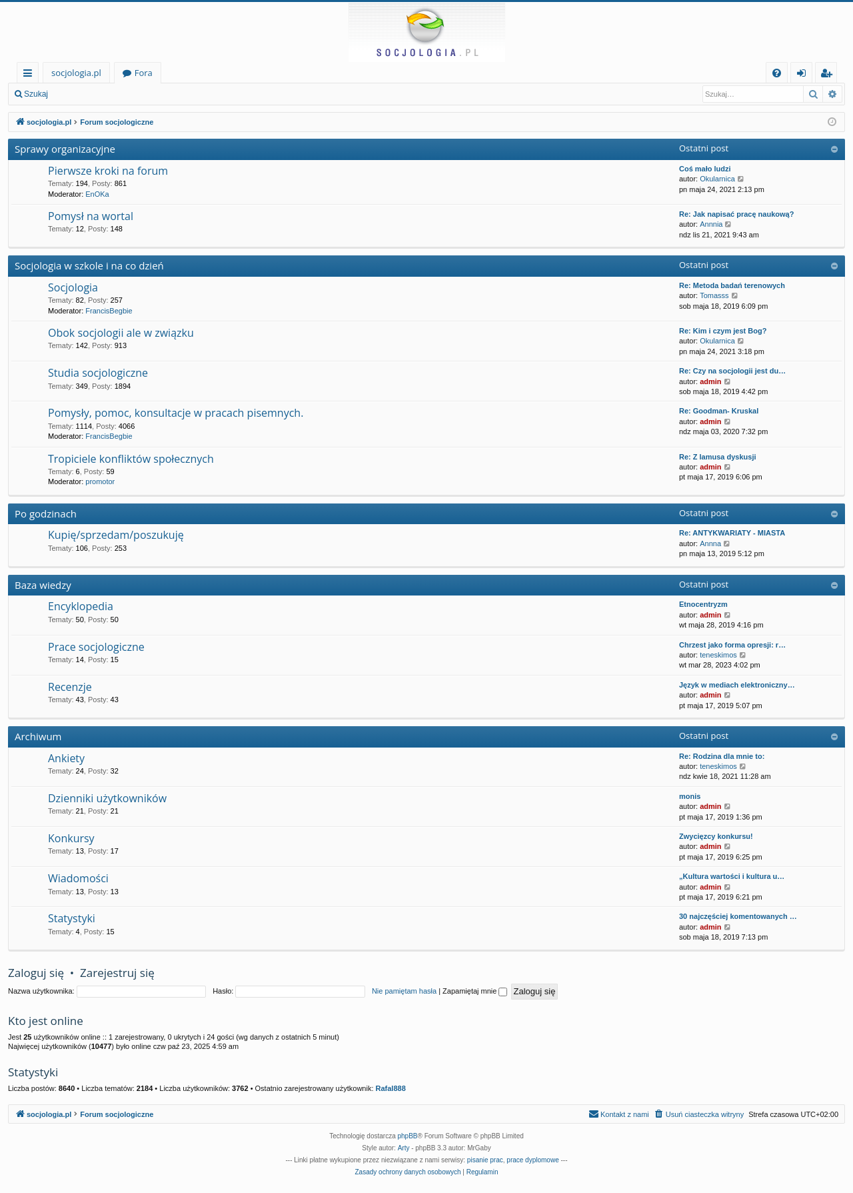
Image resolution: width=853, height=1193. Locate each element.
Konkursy (71, 838)
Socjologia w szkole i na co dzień (89, 265)
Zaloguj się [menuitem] (804, 75)
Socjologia (73, 287)
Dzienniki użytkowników (107, 798)
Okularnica (717, 179)
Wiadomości (78, 878)
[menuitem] (776, 73)
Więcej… (30, 75)
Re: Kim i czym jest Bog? (722, 331)
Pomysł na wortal (90, 216)
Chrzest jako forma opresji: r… (732, 645)
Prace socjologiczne (96, 647)
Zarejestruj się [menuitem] (829, 75)
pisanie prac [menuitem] (485, 1160)
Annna (710, 543)
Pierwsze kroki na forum (108, 170)
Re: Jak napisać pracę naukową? (736, 214)
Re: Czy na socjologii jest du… (732, 371)
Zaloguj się (86, 94)
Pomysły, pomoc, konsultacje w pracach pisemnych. (175, 412)
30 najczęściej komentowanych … (738, 916)
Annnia (711, 224)
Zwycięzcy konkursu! (716, 836)
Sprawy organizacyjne (65, 148)
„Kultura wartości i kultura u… (731, 876)
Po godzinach (46, 513)
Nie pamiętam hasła (404, 991)
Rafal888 (391, 1088)
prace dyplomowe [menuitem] (532, 1160)
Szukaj (36, 94)
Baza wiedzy (43, 584)
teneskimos (718, 655)
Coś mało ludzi (705, 169)
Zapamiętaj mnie (474, 991)
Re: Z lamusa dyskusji (717, 457)
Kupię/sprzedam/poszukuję (116, 534)
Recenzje (70, 687)
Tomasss (714, 295)
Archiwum (38, 736)
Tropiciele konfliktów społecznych (131, 458)
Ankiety (66, 758)
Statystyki (71, 918)
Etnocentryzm (703, 604)
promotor (100, 481)
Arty (404, 1148)
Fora (144, 73)
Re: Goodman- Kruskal (718, 411)
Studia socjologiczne (98, 372)
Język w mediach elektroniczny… (737, 685)
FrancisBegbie (108, 311)
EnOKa (97, 194)
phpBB (408, 1136)
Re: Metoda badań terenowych (732, 285)
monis (689, 796)
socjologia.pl (76, 73)
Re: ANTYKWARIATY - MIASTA (732, 533)
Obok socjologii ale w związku (121, 332)
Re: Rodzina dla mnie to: (721, 756)
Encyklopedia (80, 606)
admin (710, 381)
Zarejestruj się (151, 94)
